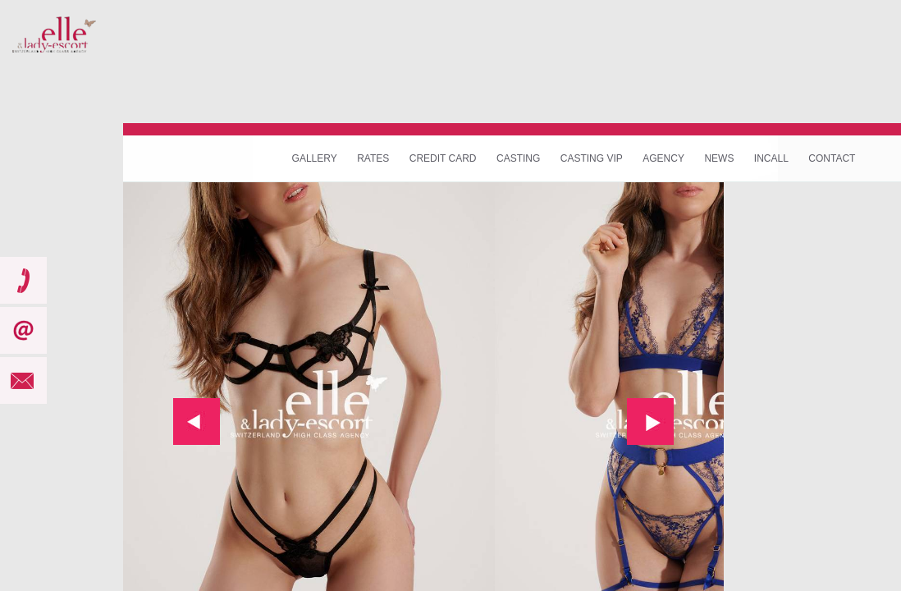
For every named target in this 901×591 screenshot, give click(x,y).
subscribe (23, 330)
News (719, 158)
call (23, 280)
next (650, 421)
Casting (518, 158)
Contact (831, 158)
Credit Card (443, 158)
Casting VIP (591, 158)
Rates (373, 158)
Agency (663, 158)
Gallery (314, 158)
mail (23, 380)
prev (196, 421)
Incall (771, 158)
